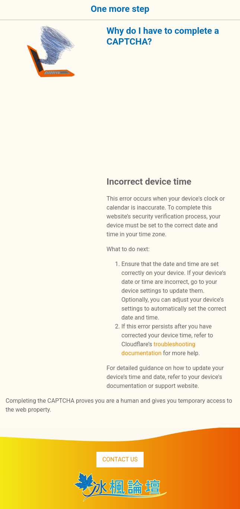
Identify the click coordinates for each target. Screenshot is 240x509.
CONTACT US (120, 459)
